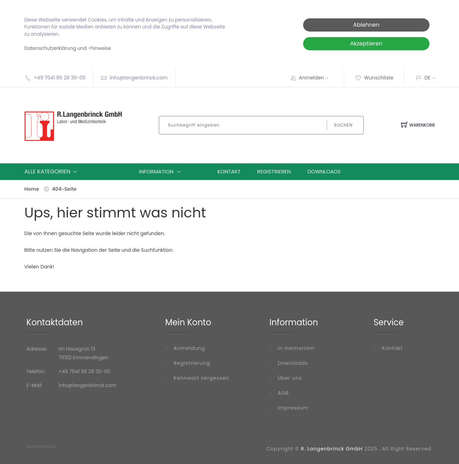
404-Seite (64, 189)
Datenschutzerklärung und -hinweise (67, 48)
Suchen (343, 125)
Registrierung (192, 363)
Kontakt (229, 171)
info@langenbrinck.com (139, 77)
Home (31, 189)
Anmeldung (189, 348)
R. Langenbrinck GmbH (332, 448)
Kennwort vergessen (201, 378)
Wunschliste (374, 77)
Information (161, 171)
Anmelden (316, 77)
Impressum (293, 407)
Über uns (290, 378)
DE (428, 77)
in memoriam (296, 348)
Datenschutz (41, 447)
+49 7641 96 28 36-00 (59, 77)
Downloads (324, 171)
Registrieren (274, 171)
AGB (283, 392)
